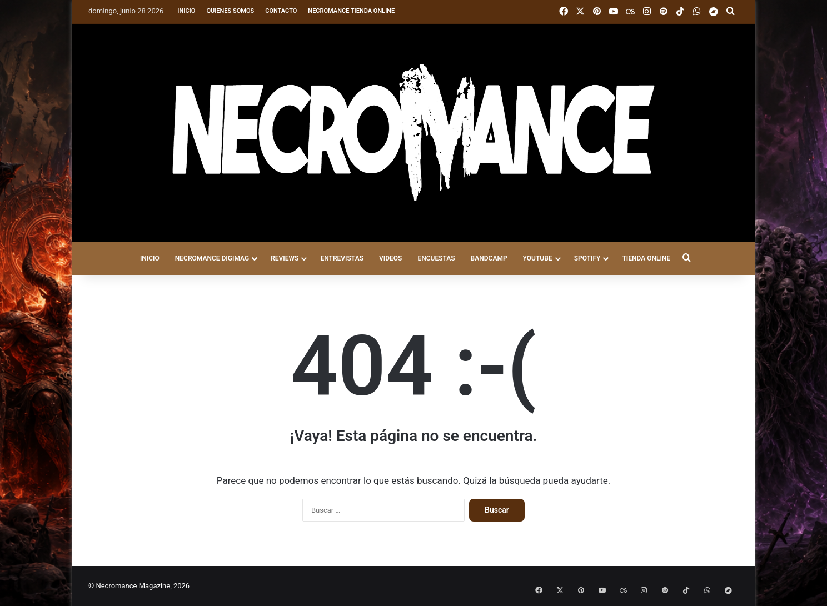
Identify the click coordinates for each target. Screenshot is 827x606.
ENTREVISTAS (341, 258)
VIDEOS (390, 258)
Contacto (281, 10)
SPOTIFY (587, 258)
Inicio (186, 10)
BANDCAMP (489, 258)
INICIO (150, 258)
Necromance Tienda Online (351, 10)
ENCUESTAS (436, 258)
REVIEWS (284, 258)
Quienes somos (230, 10)
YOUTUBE (537, 258)
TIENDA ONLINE (646, 258)
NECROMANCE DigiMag (212, 258)
